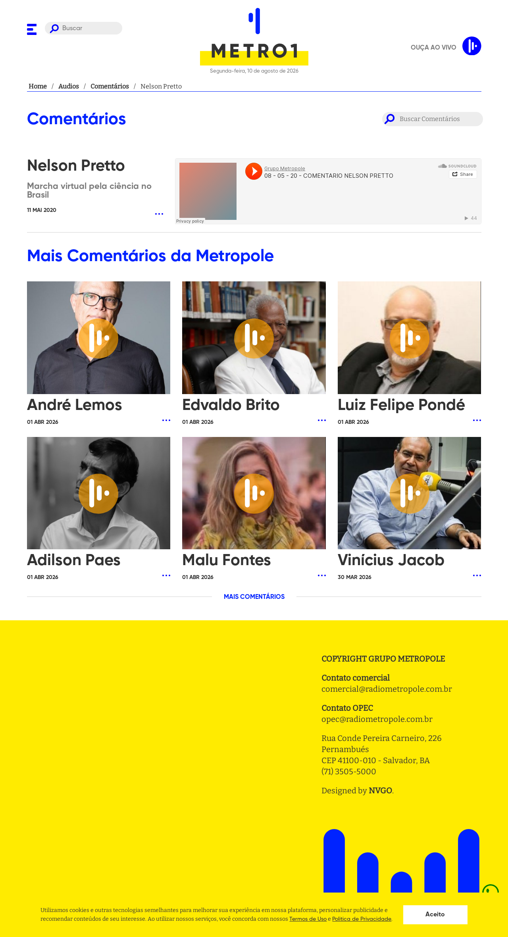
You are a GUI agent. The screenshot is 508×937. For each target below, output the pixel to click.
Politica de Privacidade (361, 919)
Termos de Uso (308, 919)
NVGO (380, 790)
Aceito (435, 915)
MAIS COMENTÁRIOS (254, 597)
